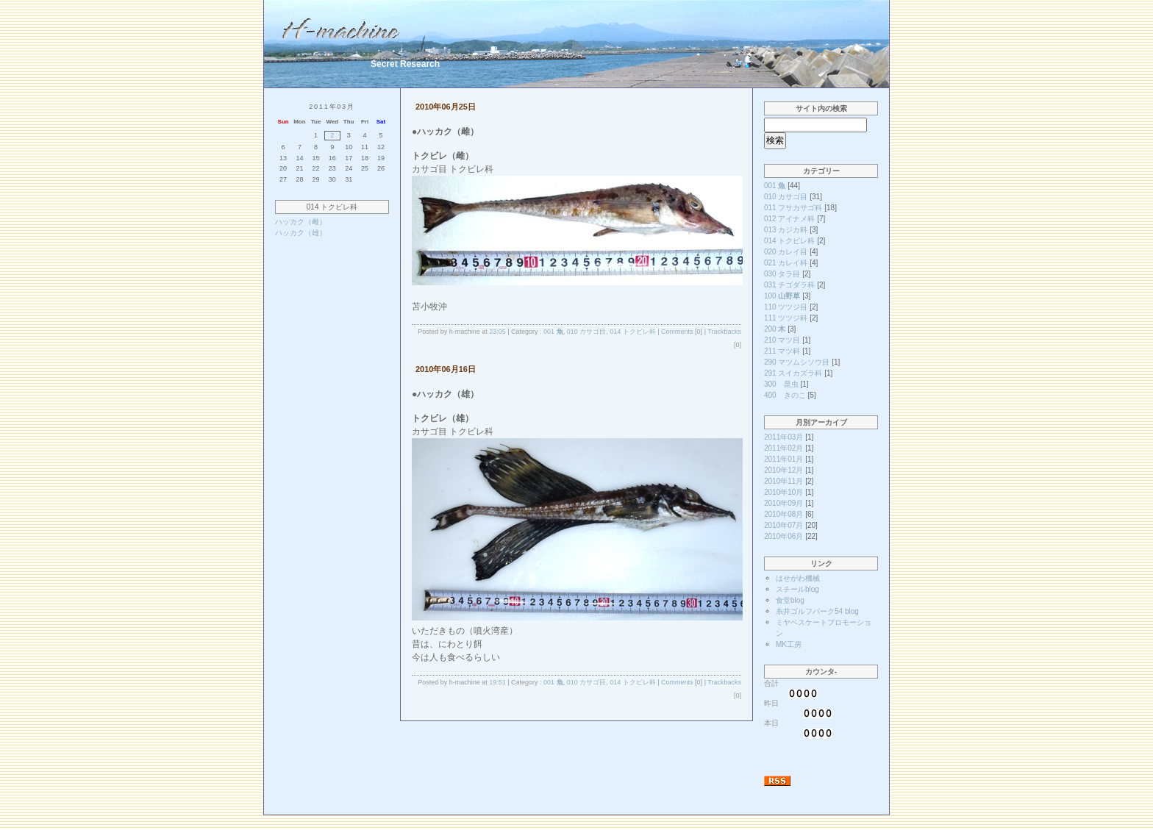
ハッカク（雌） (300, 222)
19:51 (497, 682)
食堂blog (790, 600)
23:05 (497, 331)
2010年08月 (783, 514)
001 (553, 331)
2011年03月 (783, 437)
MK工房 (789, 644)
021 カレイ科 (785, 263)
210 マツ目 (782, 340)
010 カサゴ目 (587, 331)
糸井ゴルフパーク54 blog (817, 611)
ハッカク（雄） (300, 233)
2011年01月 (783, 459)
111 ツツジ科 (785, 318)
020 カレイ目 (785, 252)
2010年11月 (783, 481)
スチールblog (797, 589)
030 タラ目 (782, 274)
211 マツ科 (782, 351)
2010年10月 (783, 492)
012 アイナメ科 (789, 219)
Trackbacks (724, 331)
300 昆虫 (781, 384)
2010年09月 (783, 503)
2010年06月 (783, 536)
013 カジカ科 (785, 230)
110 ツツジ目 (785, 307)
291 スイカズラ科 (793, 373)
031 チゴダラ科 (789, 285)
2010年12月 (783, 470)
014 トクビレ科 (633, 331)
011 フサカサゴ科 (793, 208)
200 (774, 329)
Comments (677, 331)
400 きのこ (785, 395)
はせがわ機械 (798, 578)
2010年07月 (783, 525)
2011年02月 (783, 448)
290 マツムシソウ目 (796, 362)
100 (782, 296)
